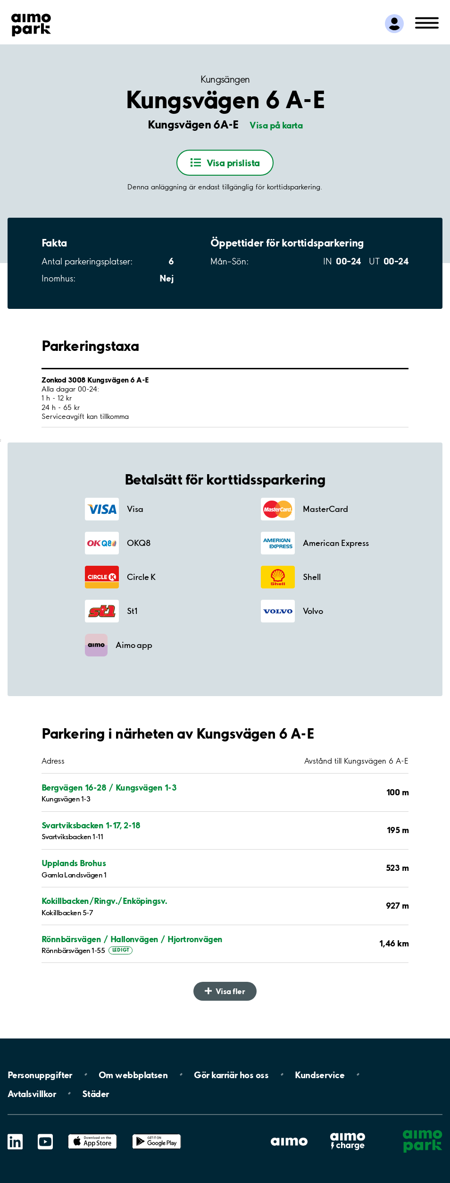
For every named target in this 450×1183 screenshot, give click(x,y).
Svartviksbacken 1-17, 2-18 (91, 825)
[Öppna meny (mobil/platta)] (427, 22)
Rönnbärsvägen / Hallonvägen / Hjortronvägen (132, 939)
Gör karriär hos (231, 1074)
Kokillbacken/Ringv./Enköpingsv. (104, 900)
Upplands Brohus (74, 863)
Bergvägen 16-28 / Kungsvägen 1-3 (109, 787)
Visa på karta (276, 125)
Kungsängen (225, 79)
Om (133, 1074)
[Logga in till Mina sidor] (394, 23)
